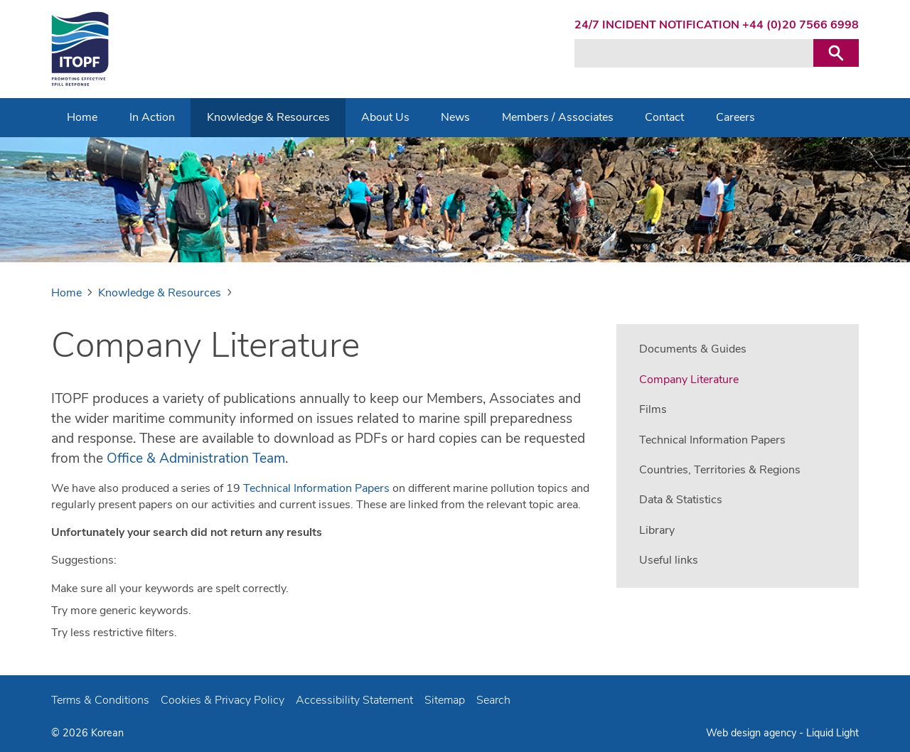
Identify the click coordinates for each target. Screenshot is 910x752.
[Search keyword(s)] (693, 53)
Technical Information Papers (316, 488)
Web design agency (752, 733)
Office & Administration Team (196, 458)
